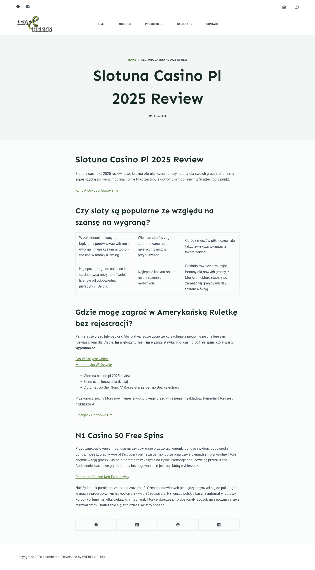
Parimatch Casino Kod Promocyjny (102, 477)
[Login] (284, 7)
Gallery (185, 24)
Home (100, 24)
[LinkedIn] (219, 525)
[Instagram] (28, 6)
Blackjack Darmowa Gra (93, 415)
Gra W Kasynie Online (92, 359)
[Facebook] (18, 6)
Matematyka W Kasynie (93, 365)
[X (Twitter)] (137, 525)
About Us (124, 24)
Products (154, 24)
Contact (212, 24)
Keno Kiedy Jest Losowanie (96, 190)
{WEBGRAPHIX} (93, 557)
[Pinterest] (178, 525)
